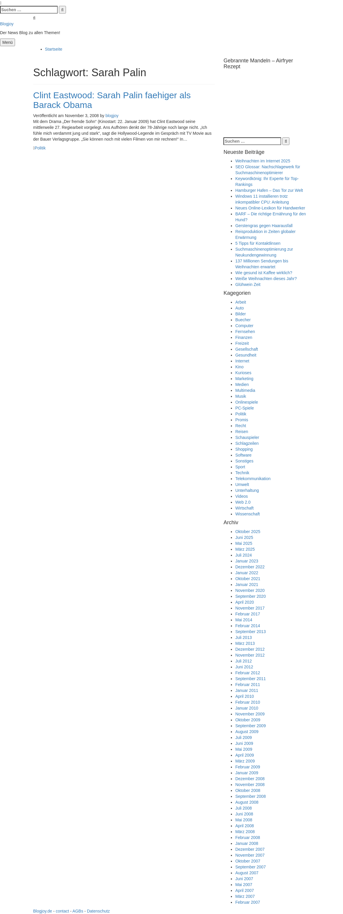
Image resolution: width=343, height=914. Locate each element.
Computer (244, 325)
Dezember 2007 (250, 849)
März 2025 (245, 549)
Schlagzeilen (247, 443)
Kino (239, 366)
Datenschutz (98, 911)
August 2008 (247, 802)
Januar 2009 (246, 772)
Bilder (240, 314)
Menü (7, 42)
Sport (240, 467)
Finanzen (243, 337)
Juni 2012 (244, 667)
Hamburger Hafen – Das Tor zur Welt (269, 190)
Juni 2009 (244, 743)
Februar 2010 (247, 702)
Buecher (243, 319)
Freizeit (242, 343)
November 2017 (250, 608)
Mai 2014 (243, 619)
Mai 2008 (243, 820)
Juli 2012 (243, 661)
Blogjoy (7, 23)
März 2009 (245, 761)
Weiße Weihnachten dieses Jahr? (266, 278)
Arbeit (240, 302)
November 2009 (250, 714)
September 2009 (250, 725)
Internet (242, 361)
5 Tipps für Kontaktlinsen (257, 243)
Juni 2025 (244, 537)
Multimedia (245, 390)
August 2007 (247, 872)
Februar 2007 (247, 902)
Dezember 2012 (250, 649)
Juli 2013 (243, 637)
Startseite (53, 49)
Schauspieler (247, 437)
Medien (242, 384)
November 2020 (250, 590)
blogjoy (111, 115)
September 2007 (250, 867)
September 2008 (250, 796)
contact (62, 911)
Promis (241, 419)
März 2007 (245, 896)
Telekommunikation (253, 478)
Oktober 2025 (247, 531)
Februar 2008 (247, 837)
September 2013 (250, 631)
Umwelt (242, 484)
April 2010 (244, 696)
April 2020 (244, 602)
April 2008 (244, 825)
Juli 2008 (243, 808)
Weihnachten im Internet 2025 (262, 161)
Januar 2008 (246, 843)
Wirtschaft (244, 508)
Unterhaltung (247, 490)
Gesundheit (245, 355)
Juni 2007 (244, 878)
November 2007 (250, 855)
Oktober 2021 (247, 578)
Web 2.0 (243, 502)
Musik (240, 396)
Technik (242, 472)
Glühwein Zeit (248, 284)
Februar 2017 (247, 614)
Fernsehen (245, 331)
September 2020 (250, 596)
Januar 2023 (246, 561)
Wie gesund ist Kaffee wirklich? (263, 272)
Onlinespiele (246, 402)
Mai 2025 (243, 543)
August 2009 (247, 731)
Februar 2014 (247, 625)
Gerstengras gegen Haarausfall (264, 225)
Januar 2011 (246, 690)
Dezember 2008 (250, 778)
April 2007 (244, 890)
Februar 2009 (247, 767)
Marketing (244, 378)
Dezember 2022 (250, 567)
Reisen (241, 431)
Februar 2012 (247, 672)
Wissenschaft (247, 514)
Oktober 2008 (247, 790)
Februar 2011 (247, 684)
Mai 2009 (243, 749)
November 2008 (250, 784)
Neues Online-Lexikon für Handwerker (270, 208)
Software (243, 455)
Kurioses (243, 372)
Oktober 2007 (247, 861)
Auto (239, 308)
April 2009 (244, 755)
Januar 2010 (246, 708)
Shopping (244, 449)
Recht (240, 425)
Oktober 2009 (247, 719)
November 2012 (250, 655)
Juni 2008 (244, 814)
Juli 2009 (243, 737)
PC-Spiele (244, 408)
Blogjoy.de (42, 911)
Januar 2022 (246, 572)
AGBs (77, 911)
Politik (40, 148)
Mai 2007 (243, 884)
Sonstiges (244, 461)
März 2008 (245, 831)
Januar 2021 (246, 584)
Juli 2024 (243, 555)
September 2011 (250, 678)
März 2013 (245, 643)
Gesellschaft (246, 349)
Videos (241, 496)
